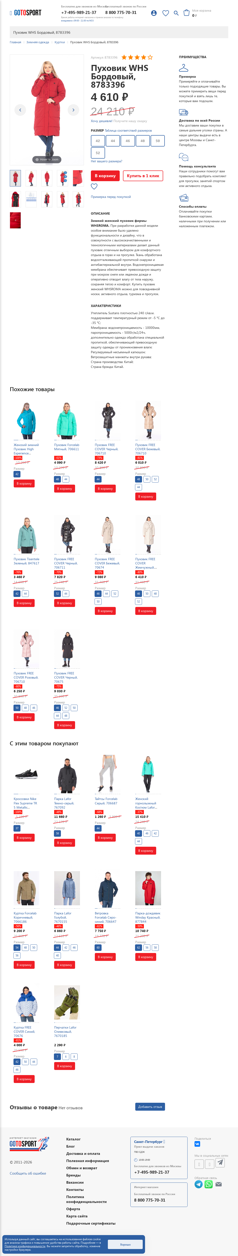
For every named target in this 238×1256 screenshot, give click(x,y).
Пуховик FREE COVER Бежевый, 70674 (107, 563)
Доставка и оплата (83, 1153)
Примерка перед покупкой (111, 196)
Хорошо (125, 1244)
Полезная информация (87, 1160)
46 (128, 140)
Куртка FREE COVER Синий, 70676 (24, 1031)
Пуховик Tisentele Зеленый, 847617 (26, 561)
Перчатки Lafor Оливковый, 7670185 (65, 1031)
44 (113, 140)
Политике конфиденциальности (25, 1246)
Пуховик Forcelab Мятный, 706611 (66, 447)
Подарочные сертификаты (91, 1223)
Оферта (73, 1208)
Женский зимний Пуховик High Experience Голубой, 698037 (26, 451)
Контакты (75, 1189)
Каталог (73, 1138)
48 (143, 140)
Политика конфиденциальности (86, 1199)
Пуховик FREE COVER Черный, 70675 (66, 677)
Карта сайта (77, 1215)
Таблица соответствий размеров (128, 130)
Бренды (73, 1175)
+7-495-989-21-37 (78, 12)
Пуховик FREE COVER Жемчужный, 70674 (145, 565)
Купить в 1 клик (143, 175)
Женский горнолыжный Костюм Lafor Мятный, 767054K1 (145, 807)
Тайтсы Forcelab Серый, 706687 (106, 800)
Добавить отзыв (150, 1106)
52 (98, 152)
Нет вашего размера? (106, 161)
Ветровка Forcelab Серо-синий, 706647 (105, 917)
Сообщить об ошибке (28, 1173)
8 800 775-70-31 (120, 12)
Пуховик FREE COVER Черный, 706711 (66, 563)
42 (98, 140)
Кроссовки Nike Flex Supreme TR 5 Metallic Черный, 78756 (25, 805)
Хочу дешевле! (101, 121)
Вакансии (75, 1182)
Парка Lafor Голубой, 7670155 (62, 917)
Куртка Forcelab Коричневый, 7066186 (25, 917)
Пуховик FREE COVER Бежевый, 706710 (147, 449)
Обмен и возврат (81, 1167)
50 (158, 140)
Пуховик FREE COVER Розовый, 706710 (26, 677)
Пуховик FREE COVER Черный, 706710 (106, 449)
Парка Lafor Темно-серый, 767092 (64, 802)
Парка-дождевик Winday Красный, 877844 (147, 917)
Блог (70, 1146)
